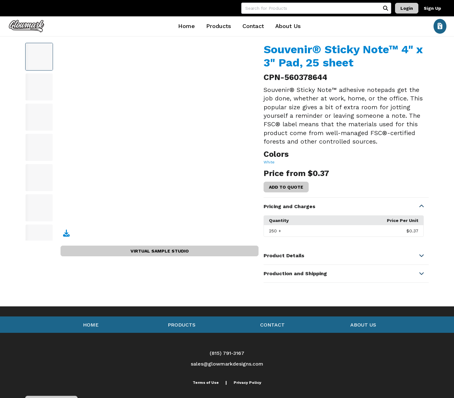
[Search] (385, 8)
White (269, 162)
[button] (346, 206)
